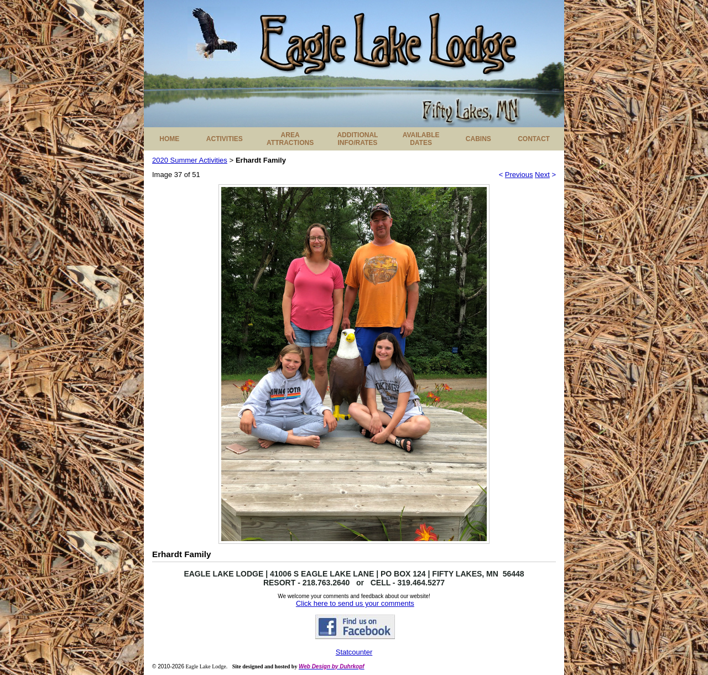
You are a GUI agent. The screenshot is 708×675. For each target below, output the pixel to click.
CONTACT (534, 139)
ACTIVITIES (224, 139)
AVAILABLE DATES (421, 139)
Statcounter (354, 652)
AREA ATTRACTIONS (290, 139)
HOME (169, 139)
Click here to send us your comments (355, 603)
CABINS (478, 139)
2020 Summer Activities (189, 160)
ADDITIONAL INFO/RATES (357, 139)
